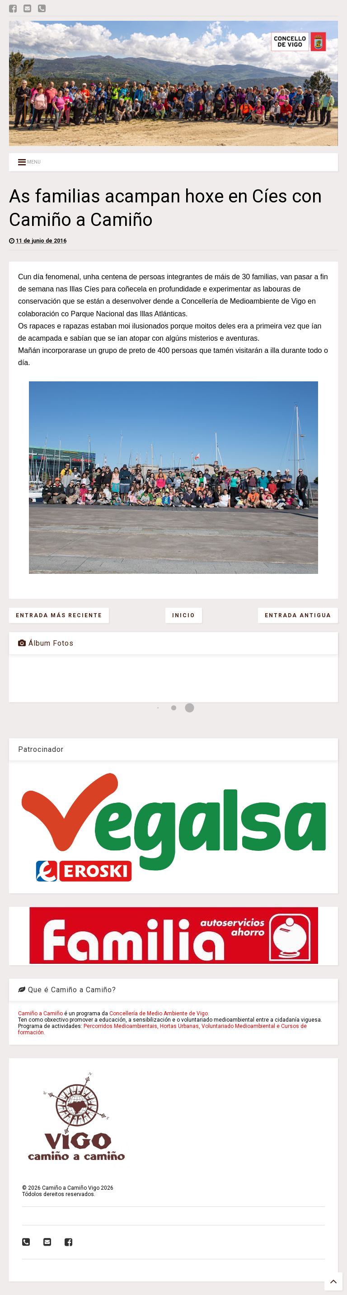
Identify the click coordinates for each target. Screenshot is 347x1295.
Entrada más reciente (59, 615)
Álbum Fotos (46, 643)
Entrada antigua (298, 615)
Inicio (183, 615)
